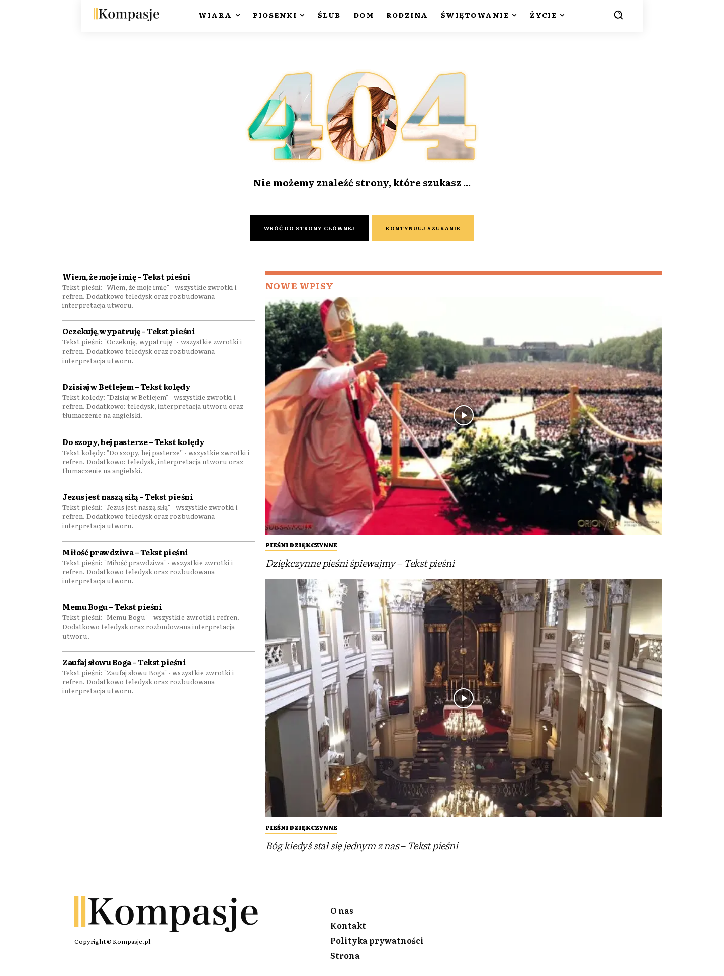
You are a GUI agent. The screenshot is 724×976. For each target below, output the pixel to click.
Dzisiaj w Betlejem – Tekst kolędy (126, 389)
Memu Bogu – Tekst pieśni (112, 609)
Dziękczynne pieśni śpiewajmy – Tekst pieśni (359, 564)
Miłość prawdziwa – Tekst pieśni (125, 554)
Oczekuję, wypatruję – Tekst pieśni (128, 333)
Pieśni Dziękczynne (301, 546)
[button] (618, 15)
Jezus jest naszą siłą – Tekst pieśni (127, 499)
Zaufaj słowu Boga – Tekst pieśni (124, 664)
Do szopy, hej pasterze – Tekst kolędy (133, 444)
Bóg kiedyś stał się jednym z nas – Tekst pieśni (361, 847)
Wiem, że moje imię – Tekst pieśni (126, 278)
